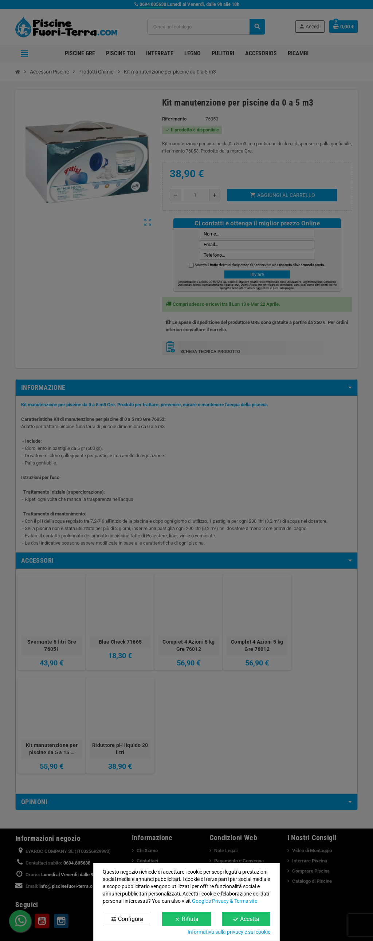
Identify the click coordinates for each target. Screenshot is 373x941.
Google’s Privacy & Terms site (224, 901)
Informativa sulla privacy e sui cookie (229, 932)
